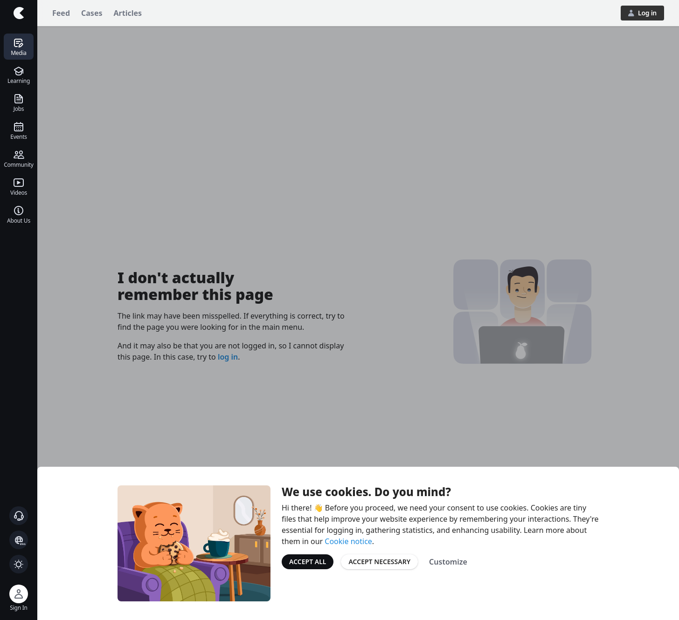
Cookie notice (348, 541)
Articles (128, 13)
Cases (91, 13)
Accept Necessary (379, 561)
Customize (448, 562)
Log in (642, 12)
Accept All (307, 561)
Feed (61, 13)
